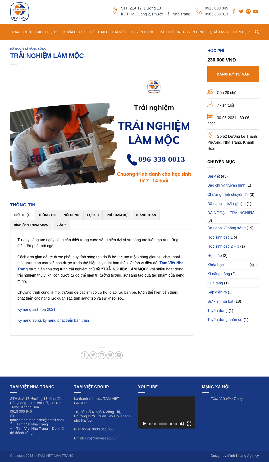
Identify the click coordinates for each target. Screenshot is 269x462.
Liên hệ (241, 32)
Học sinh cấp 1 (220, 237)
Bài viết (119, 32)
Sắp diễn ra (217, 292)
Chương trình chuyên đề (228, 195)
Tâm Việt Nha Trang (32, 424)
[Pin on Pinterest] (110, 355)
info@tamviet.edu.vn (101, 438)
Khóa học (74, 32)
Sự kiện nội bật (220, 301)
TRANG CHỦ (20, 32)
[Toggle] (257, 265)
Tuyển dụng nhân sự (225, 320)
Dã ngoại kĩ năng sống (28, 48)
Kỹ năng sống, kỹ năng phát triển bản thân (53, 320)
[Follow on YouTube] (255, 12)
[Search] (257, 32)
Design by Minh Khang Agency (234, 455)
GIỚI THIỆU (47, 32)
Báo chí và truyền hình (182, 32)
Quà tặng (219, 32)
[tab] (22, 215)
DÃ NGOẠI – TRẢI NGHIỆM (230, 213)
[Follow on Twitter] (241, 12)
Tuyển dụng (143, 32)
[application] (166, 412)
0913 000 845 (216, 8)
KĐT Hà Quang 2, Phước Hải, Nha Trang (155, 14)
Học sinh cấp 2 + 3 (223, 246)
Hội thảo (98, 32)
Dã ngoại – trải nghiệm (226, 204)
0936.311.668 (103, 429)
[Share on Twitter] (93, 355)
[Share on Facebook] (85, 355)
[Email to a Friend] (102, 355)
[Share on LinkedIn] (119, 355)
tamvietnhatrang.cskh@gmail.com (37, 420)
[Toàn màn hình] (189, 423)
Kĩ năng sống (218, 274)
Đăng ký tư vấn (233, 74)
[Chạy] (144, 423)
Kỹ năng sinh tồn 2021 (36, 309)
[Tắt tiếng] (181, 423)
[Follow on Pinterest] (248, 12)
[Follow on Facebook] (234, 12)
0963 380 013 (216, 14)
